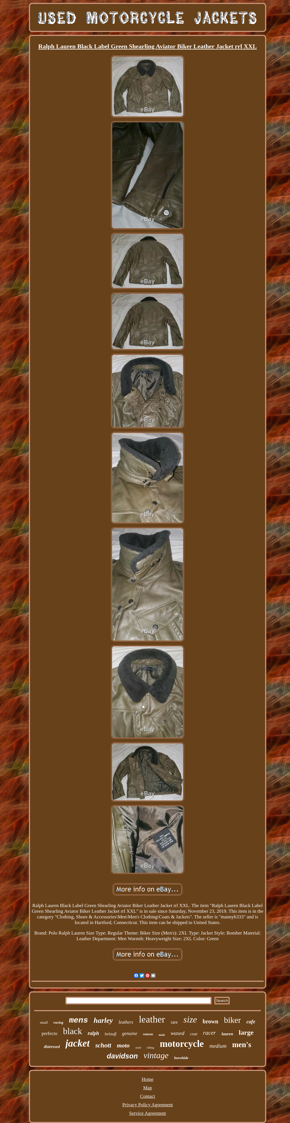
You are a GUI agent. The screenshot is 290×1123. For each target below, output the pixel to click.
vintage (156, 1055)
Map (147, 1087)
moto (123, 1045)
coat (193, 1034)
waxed (177, 1033)
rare (174, 1022)
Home (147, 1079)
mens (78, 1020)
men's (241, 1044)
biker (232, 1020)
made (162, 1034)
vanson (148, 1034)
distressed (52, 1047)
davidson (122, 1056)
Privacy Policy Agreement (147, 1104)
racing (58, 1022)
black (72, 1031)
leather (152, 1019)
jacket (77, 1043)
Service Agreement (147, 1113)
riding (150, 1047)
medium (217, 1046)
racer (209, 1032)
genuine (129, 1033)
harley (103, 1020)
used (138, 1047)
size (190, 1019)
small (44, 1022)
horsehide (181, 1058)
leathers (126, 1022)
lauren (227, 1034)
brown (210, 1021)
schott (103, 1045)
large (246, 1032)
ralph (93, 1033)
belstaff (110, 1034)
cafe (250, 1022)
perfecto (49, 1033)
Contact (147, 1096)
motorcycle (182, 1044)
